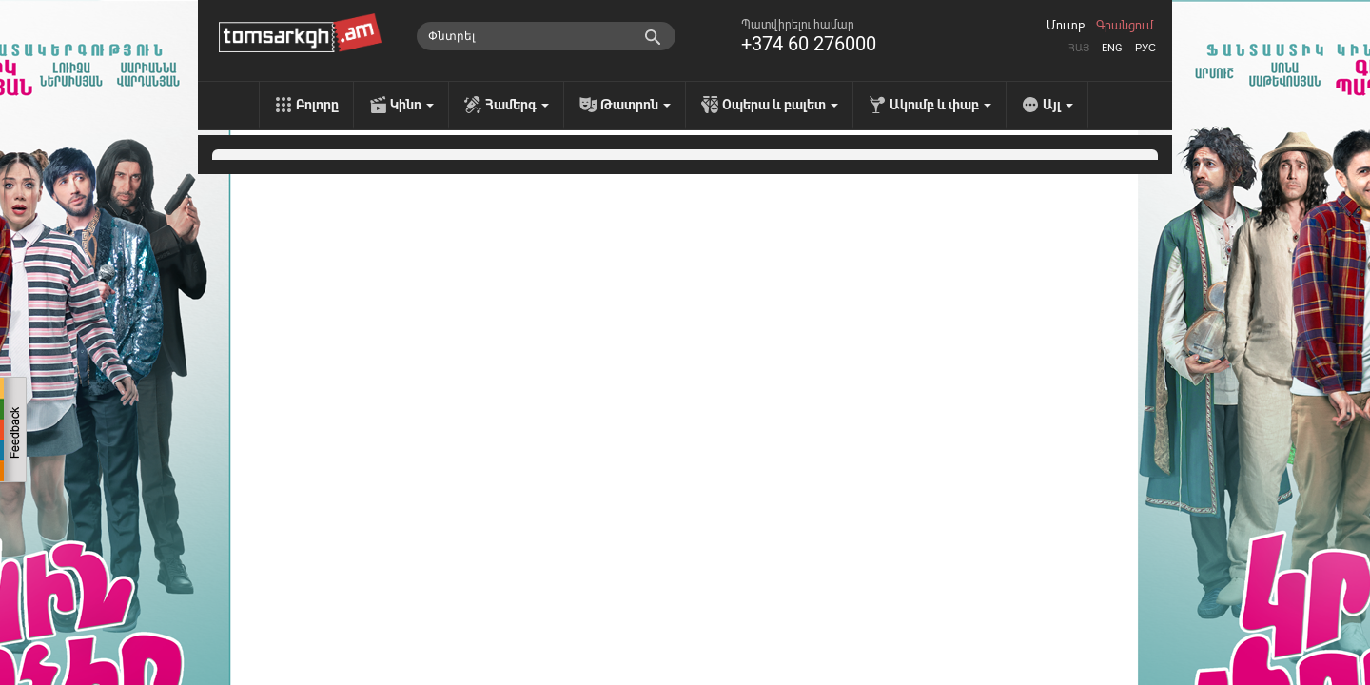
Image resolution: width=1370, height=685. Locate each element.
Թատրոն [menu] (635, 104)
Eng (1112, 48)
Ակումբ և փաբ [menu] (940, 104)
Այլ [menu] (1058, 104)
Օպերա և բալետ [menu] (780, 104)
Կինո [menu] (412, 104)
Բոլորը (317, 104)
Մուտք (1066, 25)
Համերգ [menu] (517, 104)
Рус (1145, 48)
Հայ (1078, 48)
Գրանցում (1124, 25)
